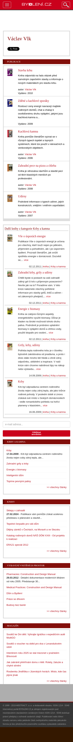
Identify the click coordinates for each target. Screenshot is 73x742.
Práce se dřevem (15, 599)
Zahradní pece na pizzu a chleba (37, 165)
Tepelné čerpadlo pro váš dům (22, 523)
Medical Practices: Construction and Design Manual (34, 587)
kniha (46, 266)
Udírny (22, 196)
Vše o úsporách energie (32, 236)
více (26, 260)
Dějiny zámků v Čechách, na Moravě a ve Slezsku (33, 529)
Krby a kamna (58, 266)
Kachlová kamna (28, 131)
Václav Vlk (30, 89)
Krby (21, 381)
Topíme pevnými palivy (18, 481)
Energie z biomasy (29, 308)
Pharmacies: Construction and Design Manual (30, 574)
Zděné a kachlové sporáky (33, 100)
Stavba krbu (25, 70)
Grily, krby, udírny (29, 345)
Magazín (12, 625)
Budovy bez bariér (16, 605)
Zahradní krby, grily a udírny (35, 272)
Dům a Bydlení (14, 593)
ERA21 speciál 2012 (17, 544)
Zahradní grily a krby (17, 463)
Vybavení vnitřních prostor (25, 565)
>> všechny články (57, 487)
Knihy (11, 501)
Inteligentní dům (15, 475)
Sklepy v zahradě (15, 510)
